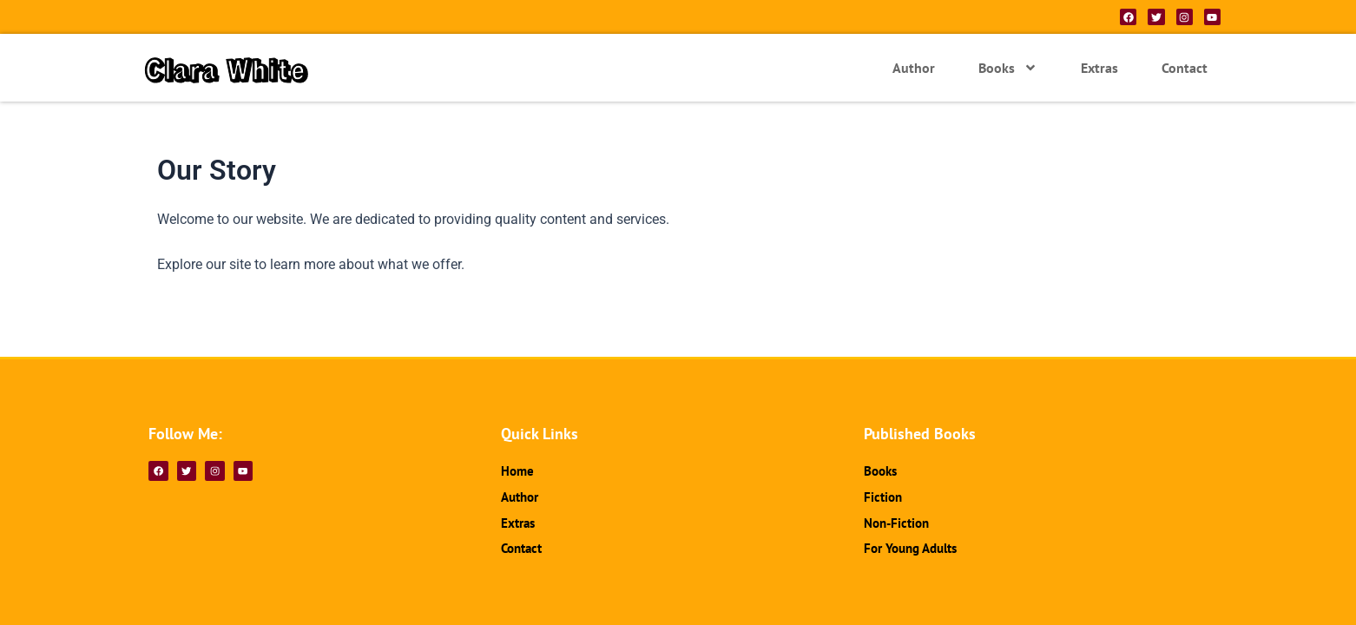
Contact (1185, 67)
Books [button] (1007, 67)
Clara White (237, 67)
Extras (1099, 67)
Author (913, 67)
